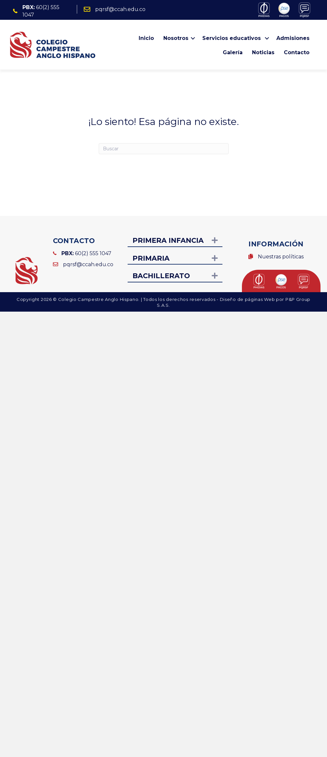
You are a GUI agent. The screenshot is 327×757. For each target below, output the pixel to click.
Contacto (296, 52)
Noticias (263, 52)
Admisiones (292, 38)
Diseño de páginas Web (248, 299)
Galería (233, 52)
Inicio (146, 38)
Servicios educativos (232, 38)
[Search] (164, 148)
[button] (192, 38)
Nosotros (175, 38)
